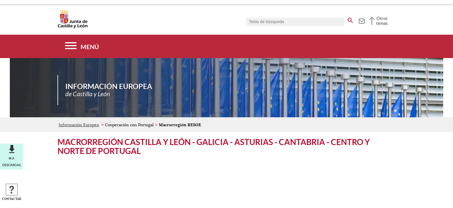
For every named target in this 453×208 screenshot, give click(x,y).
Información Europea (79, 124)
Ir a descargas (11, 161)
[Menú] (81, 46)
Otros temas (382, 21)
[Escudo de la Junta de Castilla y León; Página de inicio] (72, 27)
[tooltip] (361, 20)
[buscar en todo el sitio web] (350, 19)
